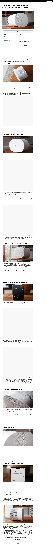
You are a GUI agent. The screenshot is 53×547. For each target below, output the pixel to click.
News (12, 1)
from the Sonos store (16, 537)
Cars (19, 1)
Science (34, 1)
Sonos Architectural (6, 488)
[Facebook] (39, 1)
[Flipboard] (44, 1)
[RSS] (45, 1)
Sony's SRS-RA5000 (14, 87)
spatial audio (31, 45)
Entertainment (24, 1)
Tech (16, 1)
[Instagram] (41, 1)
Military (29, 1)
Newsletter (49, 1)
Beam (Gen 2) (18, 485)
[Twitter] (42, 1)
